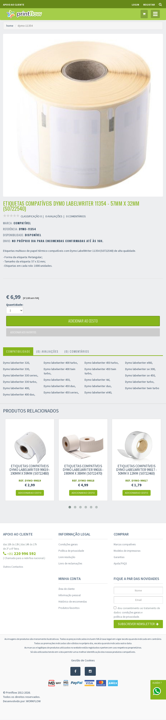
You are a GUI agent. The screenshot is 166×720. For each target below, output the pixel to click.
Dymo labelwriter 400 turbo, (61, 363)
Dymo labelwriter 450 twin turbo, (100, 371)
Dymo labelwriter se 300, (140, 369)
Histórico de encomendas (72, 601)
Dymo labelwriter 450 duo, (60, 386)
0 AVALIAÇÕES (53, 216)
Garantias (119, 557)
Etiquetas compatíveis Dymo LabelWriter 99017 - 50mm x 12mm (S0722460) (136, 470)
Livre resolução (66, 557)
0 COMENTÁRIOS (76, 216)
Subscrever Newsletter (138, 624)
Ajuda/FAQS (120, 563)
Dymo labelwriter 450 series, (61, 392)
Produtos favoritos (68, 608)
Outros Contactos (13, 566)
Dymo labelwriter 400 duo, (19, 394)
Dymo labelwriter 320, (16, 363)
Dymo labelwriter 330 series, (20, 375)
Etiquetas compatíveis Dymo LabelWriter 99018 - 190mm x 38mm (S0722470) (83, 470)
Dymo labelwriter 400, (16, 388)
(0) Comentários (76, 351)
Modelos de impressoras (127, 551)
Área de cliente (66, 589)
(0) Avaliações (47, 351)
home (9, 25)
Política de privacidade (71, 551)
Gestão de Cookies (83, 660)
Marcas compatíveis (125, 544)
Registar (149, 4)
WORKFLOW (33, 701)
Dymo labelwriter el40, (98, 392)
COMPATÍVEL (22, 223)
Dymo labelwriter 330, (16, 369)
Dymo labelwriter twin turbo (142, 388)
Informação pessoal (69, 595)
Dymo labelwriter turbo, (139, 382)
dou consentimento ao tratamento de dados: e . (137, 612)
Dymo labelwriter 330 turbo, (20, 382)
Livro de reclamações (70, 563)
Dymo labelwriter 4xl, (97, 380)
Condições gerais (68, 544)
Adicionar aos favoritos (23, 332)
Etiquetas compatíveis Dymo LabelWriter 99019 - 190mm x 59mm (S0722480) (29, 470)
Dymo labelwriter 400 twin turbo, (59, 371)
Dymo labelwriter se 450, (140, 375)
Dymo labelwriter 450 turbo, (102, 363)
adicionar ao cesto (83, 321)
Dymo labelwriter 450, (57, 380)
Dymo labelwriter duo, (98, 386)
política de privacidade (126, 617)
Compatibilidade (18, 351)
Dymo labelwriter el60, (139, 363)
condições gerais (131, 612)
